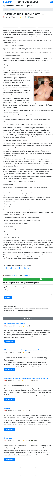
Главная (6, 9)
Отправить (8, 297)
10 (28, 268)
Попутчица (8, 438)
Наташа (7, 408)
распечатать (26, 275)
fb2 (14, 275)
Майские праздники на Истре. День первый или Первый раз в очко (27, 350)
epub (17, 275)
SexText (8, 1)
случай (12, 9)
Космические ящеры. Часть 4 (14, 323)
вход (51, 1)
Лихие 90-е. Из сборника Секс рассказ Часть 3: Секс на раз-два (26, 378)
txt (12, 275)
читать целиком (9, 341)
